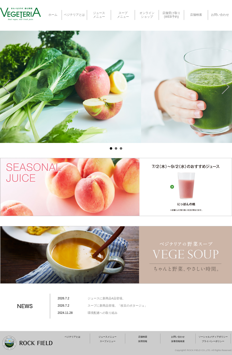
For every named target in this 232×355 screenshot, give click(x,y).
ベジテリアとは (74, 14)
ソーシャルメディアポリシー (213, 337)
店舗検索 (196, 14)
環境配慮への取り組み (102, 313)
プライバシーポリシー (213, 341)
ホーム (52, 14)
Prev (6, 86)
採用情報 (142, 341)
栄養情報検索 (178, 341)
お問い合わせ (220, 14)
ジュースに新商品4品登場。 (106, 298)
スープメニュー (108, 341)
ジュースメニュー (107, 337)
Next (226, 86)
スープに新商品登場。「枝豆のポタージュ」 (117, 305)
